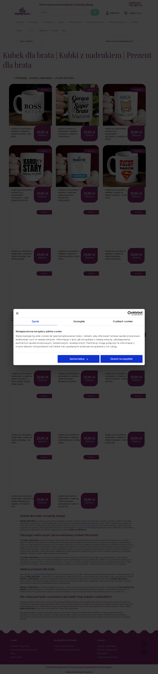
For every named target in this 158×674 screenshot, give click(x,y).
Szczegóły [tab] (79, 321)
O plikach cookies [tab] (123, 321)
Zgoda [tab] (35, 321)
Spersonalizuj (79, 358)
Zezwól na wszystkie (121, 358)
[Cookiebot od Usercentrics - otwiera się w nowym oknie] (130, 313)
